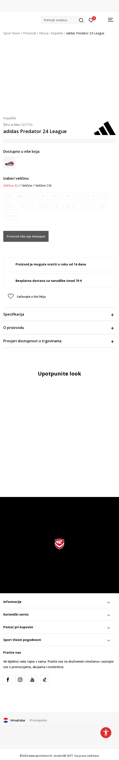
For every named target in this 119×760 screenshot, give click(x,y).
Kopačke (57, 33)
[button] (63, 20)
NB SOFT (67, 756)
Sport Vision (11, 33)
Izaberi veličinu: (16, 178)
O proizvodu (58, 327)
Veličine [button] (27, 185)
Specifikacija (58, 314)
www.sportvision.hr (40, 756)
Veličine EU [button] (11, 185)
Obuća (43, 33)
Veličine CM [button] (43, 185)
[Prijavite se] (91, 20)
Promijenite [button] (38, 720)
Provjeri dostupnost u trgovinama (58, 341)
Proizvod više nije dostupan (26, 236)
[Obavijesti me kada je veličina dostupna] (7, 196)
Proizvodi (29, 33)
